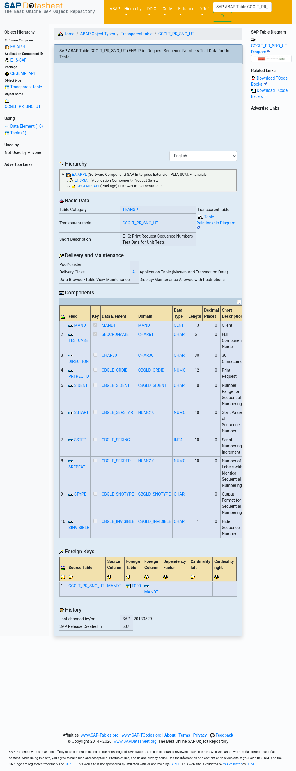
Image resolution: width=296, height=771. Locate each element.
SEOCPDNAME (115, 334)
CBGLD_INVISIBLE (154, 521)
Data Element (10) (26, 126)
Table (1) (18, 133)
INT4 (178, 440)
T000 (136, 586)
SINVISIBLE (78, 527)
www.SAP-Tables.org (99, 735)
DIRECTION (78, 361)
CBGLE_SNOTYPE (118, 494)
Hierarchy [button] (132, 8)
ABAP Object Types (97, 33)
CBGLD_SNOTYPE (154, 494)
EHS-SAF (18, 60)
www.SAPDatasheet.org (135, 741)
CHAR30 (109, 355)
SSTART (81, 412)
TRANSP (130, 209)
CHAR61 (145, 334)
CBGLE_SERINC (116, 440)
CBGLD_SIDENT (152, 385)
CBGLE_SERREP (116, 461)
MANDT (81, 325)
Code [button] (167, 8)
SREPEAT (76, 467)
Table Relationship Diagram (215, 222)
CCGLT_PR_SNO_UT (23, 106)
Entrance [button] (186, 8)
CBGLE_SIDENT (116, 385)
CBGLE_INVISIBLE (118, 521)
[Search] (242, 7)
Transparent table (26, 87)
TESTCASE (78, 340)
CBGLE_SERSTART (118, 412)
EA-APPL (18, 46)
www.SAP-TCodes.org (142, 735)
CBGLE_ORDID (115, 370)
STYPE (80, 494)
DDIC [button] (151, 8)
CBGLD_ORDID (151, 370)
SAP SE (70, 764)
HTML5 (252, 764)
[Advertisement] (24, 256)
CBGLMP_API (22, 73)
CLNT (179, 325)
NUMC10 (146, 412)
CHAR (179, 334)
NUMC (179, 370)
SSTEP (80, 440)
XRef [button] (204, 8)
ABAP (115, 8)
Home (66, 33)
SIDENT (81, 385)
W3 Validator (232, 764)
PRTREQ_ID (78, 376)
